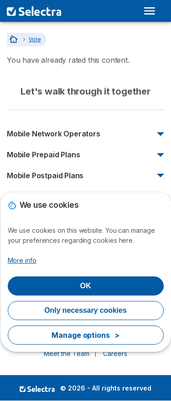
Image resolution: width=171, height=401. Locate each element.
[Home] (14, 39)
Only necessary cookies (85, 310)
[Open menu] (151, 11)
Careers (115, 353)
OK (85, 286)
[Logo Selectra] (34, 10)
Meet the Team (66, 353)
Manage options (85, 335)
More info (22, 260)
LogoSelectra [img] (37, 389)
